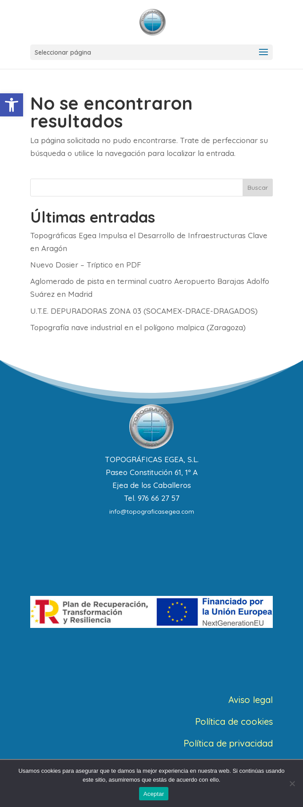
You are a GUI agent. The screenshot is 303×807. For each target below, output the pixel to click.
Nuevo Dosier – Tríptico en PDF (85, 264)
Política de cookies (234, 721)
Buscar (257, 188)
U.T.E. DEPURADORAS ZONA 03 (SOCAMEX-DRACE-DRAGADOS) (144, 311)
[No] (291, 783)
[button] (11, 104)
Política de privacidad (228, 743)
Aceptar (154, 794)
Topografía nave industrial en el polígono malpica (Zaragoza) (138, 327)
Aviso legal (250, 699)
